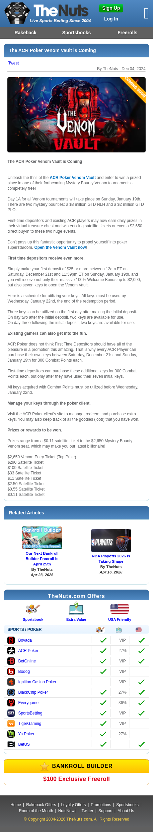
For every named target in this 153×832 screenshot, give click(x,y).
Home (15, 804)
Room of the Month (36, 810)
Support (105, 810)
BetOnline (21, 661)
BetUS (18, 744)
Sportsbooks (76, 32)
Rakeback (25, 32)
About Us (126, 810)
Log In (111, 18)
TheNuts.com (79, 819)
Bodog (18, 671)
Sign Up (111, 8)
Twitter (87, 810)
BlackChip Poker (27, 692)
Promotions (101, 804)
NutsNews (67, 810)
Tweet (13, 63)
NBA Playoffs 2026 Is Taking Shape (111, 558)
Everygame (23, 702)
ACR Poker (22, 650)
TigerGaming (24, 723)
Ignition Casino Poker (31, 682)
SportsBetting (24, 713)
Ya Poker (20, 734)
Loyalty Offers (73, 804)
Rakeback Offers (41, 804)
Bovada (19, 640)
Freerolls (127, 32)
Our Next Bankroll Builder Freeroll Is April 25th (41, 558)
